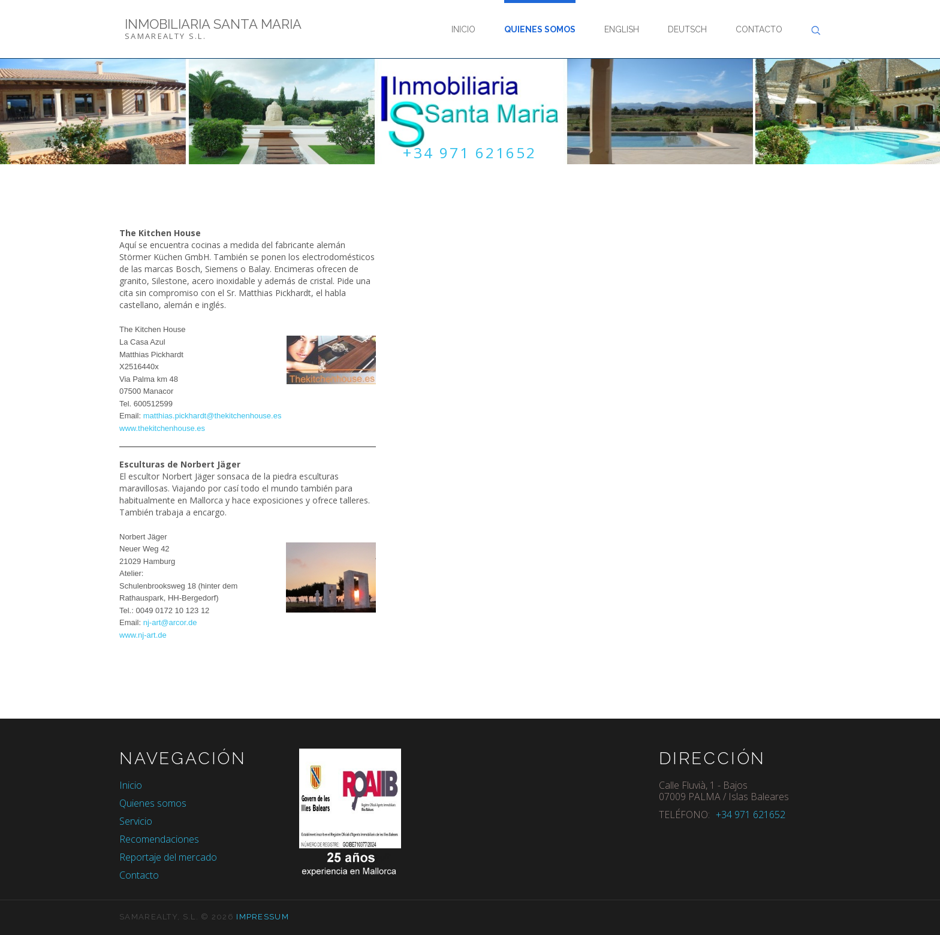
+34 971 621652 (470, 153)
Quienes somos (540, 29)
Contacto (759, 29)
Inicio (463, 29)
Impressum (262, 917)
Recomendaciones (159, 839)
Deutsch (687, 29)
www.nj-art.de (143, 635)
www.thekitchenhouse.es (162, 428)
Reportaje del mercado (168, 857)
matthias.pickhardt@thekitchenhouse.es (212, 416)
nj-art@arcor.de (169, 623)
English (621, 29)
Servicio (135, 821)
